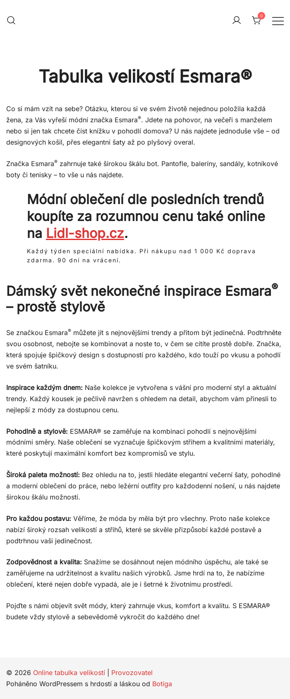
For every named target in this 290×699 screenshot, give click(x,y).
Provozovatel (132, 672)
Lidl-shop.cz (85, 233)
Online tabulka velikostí (69, 672)
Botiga (162, 684)
